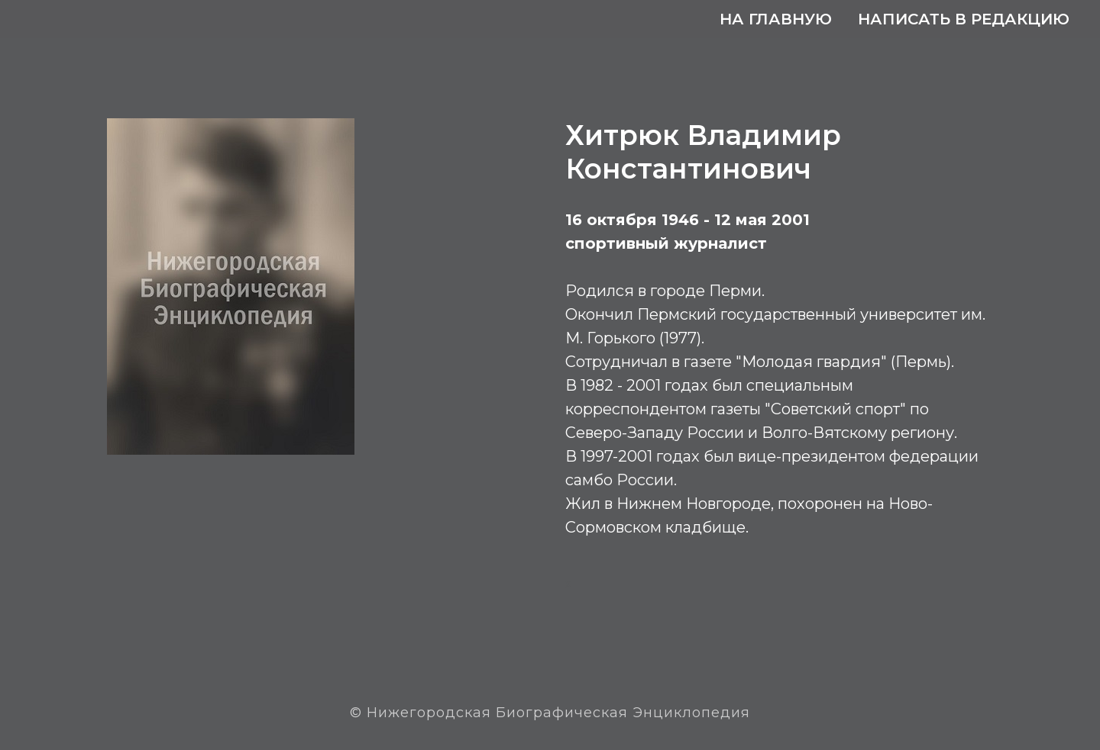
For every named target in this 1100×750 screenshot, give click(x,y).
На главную (776, 19)
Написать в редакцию (963, 19)
